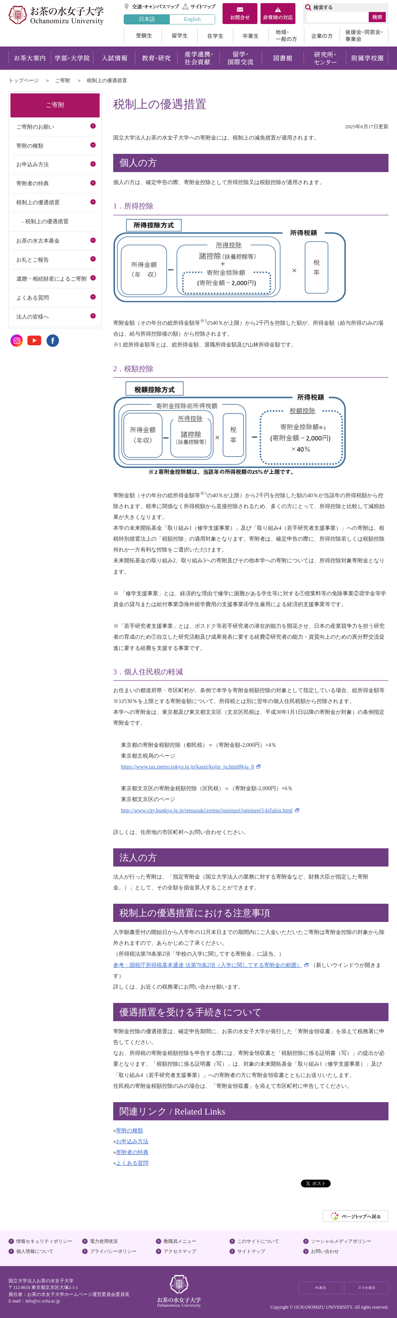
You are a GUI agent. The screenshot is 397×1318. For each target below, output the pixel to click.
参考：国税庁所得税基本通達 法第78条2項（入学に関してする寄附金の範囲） (207, 965)
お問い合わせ (325, 1251)
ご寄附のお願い (35, 127)
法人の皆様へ (32, 317)
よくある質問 (132, 1163)
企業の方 (322, 35)
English (192, 19)
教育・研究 (156, 58)
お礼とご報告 (32, 260)
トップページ (24, 80)
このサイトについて (258, 1241)
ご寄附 (62, 80)
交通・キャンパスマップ (152, 6)
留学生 (179, 35)
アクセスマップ (180, 1251)
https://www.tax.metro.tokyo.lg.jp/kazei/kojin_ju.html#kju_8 (187, 766)
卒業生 (250, 35)
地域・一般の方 (286, 35)
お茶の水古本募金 (38, 241)
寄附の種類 (129, 1130)
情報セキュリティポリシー (44, 1241)
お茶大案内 (30, 58)
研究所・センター (325, 58)
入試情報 (114, 58)
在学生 (215, 35)
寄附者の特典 (132, 1152)
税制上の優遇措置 (38, 202)
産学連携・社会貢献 (198, 58)
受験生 (143, 35)
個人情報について (35, 1251)
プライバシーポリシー (113, 1251)
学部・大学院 (72, 58)
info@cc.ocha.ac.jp (42, 1301)
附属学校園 (367, 58)
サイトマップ (199, 6)
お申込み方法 (132, 1141)
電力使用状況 (104, 1241)
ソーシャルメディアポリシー (341, 1241)
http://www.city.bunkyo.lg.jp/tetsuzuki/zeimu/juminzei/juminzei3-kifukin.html (207, 810)
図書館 (283, 58)
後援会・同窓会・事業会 (364, 35)
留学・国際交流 (240, 58)
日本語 (147, 19)
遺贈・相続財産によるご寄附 (51, 279)
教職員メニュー (180, 1241)
